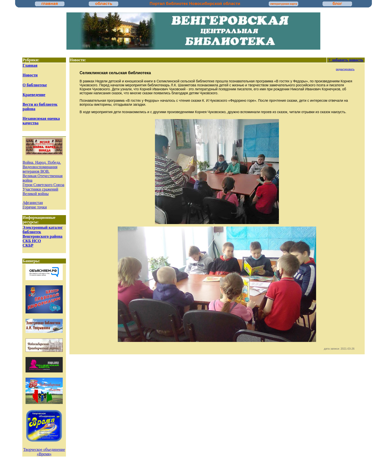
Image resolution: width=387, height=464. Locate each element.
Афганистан (33, 202)
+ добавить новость (345, 60)
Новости (30, 75)
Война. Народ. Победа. (42, 162)
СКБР (28, 245)
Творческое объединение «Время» (44, 451)
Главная (30, 65)
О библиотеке (35, 85)
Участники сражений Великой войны (40, 191)
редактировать (345, 69)
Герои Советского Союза (43, 185)
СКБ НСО (32, 241)
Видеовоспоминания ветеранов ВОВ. (40, 169)
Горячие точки (35, 207)
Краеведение (34, 95)
